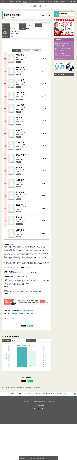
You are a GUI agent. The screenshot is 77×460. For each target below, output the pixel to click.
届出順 (26, 50)
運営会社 (40, 399)
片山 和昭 (26, 193)
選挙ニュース (23, 399)
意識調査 (56, 1)
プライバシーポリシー (27, 401)
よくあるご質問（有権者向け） (58, 399)
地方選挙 (25, 1)
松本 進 (26, 218)
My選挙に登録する (46, 22)
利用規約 (47, 399)
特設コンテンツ (64, 1)
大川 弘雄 (26, 143)
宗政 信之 (26, 181)
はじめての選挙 (49, 1)
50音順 (36, 50)
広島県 (12, 387)
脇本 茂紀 (26, 93)
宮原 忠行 (26, 206)
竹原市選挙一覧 (46, 15)
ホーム (3, 387)
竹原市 (12, 318)
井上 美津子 (26, 156)
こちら (22, 267)
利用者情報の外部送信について (40, 401)
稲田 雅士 (26, 168)
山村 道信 (26, 231)
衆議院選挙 (12, 1)
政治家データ (41, 1)
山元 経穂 (26, 106)
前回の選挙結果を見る (28, 310)
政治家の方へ (15, 399)
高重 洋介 (26, 56)
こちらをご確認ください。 (33, 272)
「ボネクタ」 (40, 262)
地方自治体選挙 (29, 313)
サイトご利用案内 (32, 399)
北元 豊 (26, 131)
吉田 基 (26, 118)
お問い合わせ (51, 401)
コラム (6, 1)
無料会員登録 (29, 458)
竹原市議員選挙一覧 (19, 387)
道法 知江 (26, 68)
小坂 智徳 (26, 81)
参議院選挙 (18, 1)
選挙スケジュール (32, 1)
